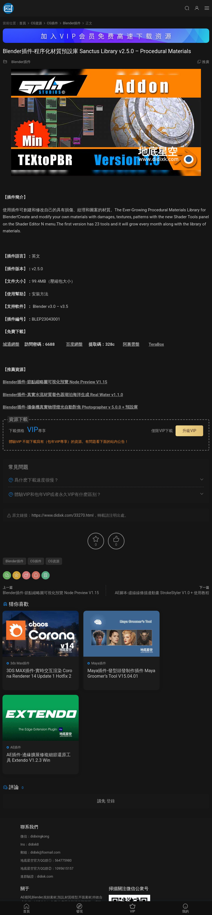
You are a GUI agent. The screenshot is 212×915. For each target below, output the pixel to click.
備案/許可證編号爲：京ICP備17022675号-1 (106, 893)
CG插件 (35, 561)
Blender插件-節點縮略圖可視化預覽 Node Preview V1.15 (55, 381)
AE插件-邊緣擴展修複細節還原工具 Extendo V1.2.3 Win (175, 673)
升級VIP (189, 430)
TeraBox (156, 344)
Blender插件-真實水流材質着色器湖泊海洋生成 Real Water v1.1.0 (63, 394)
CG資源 (53, 561)
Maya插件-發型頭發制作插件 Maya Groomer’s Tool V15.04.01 (106, 673)
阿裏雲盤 (131, 344)
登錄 (111, 717)
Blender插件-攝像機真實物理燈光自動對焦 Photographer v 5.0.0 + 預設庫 (70, 407)
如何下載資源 (30, 832)
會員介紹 (27, 840)
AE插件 (157, 663)
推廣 (205, 62)
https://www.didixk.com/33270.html (62, 515)
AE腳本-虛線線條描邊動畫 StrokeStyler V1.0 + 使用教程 (162, 593)
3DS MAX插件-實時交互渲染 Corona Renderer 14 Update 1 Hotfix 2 (34, 673)
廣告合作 (27, 856)
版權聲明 (27, 848)
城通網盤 (11, 344)
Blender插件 (21, 62)
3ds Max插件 (20, 663)
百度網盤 (74, 344)
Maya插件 (88, 663)
